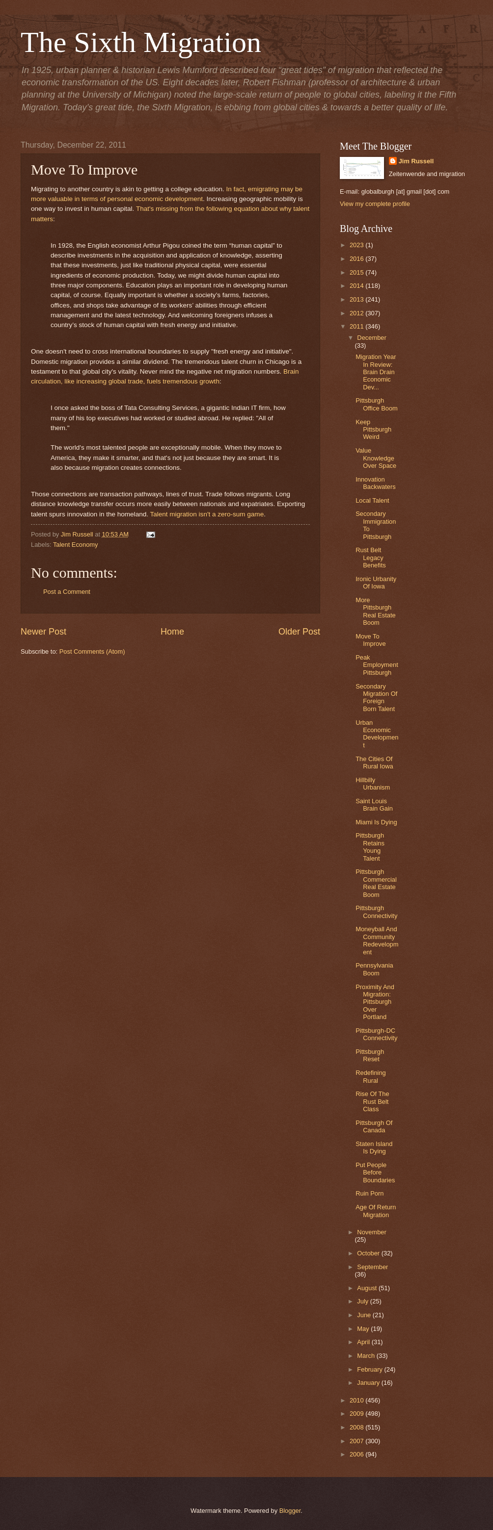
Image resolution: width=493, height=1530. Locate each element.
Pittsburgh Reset (370, 1055)
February (370, 1369)
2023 (357, 245)
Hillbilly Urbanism (373, 783)
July (363, 1301)
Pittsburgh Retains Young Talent (370, 847)
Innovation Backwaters (376, 483)
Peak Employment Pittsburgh (377, 665)
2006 (357, 1454)
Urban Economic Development (377, 734)
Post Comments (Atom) (92, 651)
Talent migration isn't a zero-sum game (207, 514)
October (369, 1253)
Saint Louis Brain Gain (374, 804)
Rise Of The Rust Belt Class (372, 1101)
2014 (357, 285)
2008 (357, 1427)
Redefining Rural (371, 1076)
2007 (357, 1441)
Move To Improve (371, 640)
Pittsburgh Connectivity (376, 911)
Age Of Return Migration (376, 1210)
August (368, 1288)
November (371, 1232)
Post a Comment (66, 591)
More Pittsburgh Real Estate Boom (376, 611)
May (364, 1328)
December (371, 337)
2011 (357, 326)
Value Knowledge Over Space (376, 458)
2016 (357, 258)
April (364, 1342)
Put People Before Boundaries (375, 1172)
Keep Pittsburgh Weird (373, 429)
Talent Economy (75, 544)
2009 (357, 1413)
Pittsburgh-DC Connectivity (376, 1034)
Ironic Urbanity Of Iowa (376, 582)
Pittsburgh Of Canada (374, 1126)
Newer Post (43, 632)
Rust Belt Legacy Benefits (371, 557)
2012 (357, 313)
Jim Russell (416, 161)
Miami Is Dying (376, 822)
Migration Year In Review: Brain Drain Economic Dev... (376, 372)
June (365, 1315)
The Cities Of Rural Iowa (374, 762)
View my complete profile (375, 203)
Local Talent (372, 500)
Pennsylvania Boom (374, 969)
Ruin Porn (369, 1193)
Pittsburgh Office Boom (377, 404)
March (366, 1355)
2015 (357, 272)
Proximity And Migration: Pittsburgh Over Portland (375, 1002)
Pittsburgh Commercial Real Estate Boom (376, 883)
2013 (357, 299)
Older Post (299, 632)
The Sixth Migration (141, 42)
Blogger (290, 1510)
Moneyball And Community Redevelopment (377, 940)
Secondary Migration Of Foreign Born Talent (376, 698)
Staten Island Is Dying (374, 1147)
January (369, 1382)
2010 (357, 1400)
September (372, 1267)
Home (172, 632)
